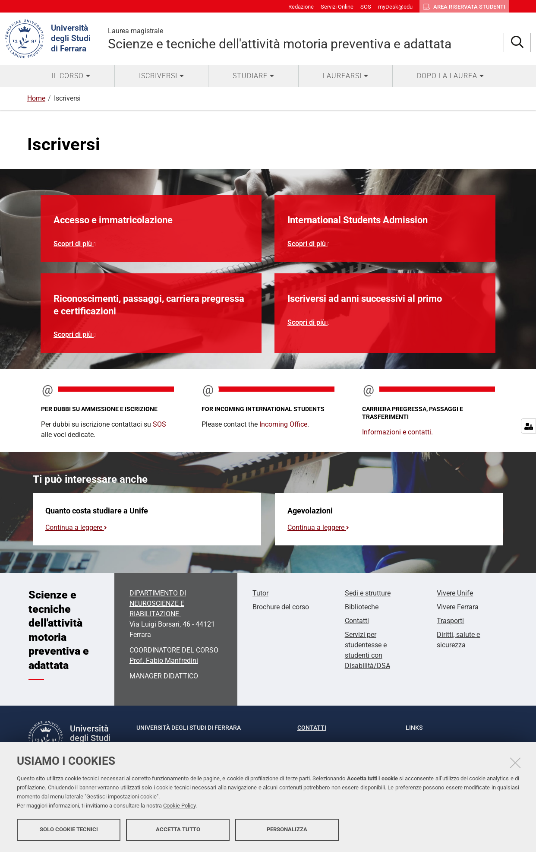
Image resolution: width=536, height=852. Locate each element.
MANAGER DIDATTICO (163, 676)
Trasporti (450, 621)
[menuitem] (70, 76)
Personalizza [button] (287, 829)
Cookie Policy (179, 805)
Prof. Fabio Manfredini (163, 660)
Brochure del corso (280, 607)
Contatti (357, 621)
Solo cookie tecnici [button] (69, 829)
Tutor (260, 593)
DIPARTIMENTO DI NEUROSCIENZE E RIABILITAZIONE (157, 603)
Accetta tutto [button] (178, 829)
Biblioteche (361, 607)
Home (36, 98)
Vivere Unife (455, 593)
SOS (159, 424)
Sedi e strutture (368, 593)
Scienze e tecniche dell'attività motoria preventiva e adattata (306, 38)
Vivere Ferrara (458, 607)
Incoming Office (283, 424)
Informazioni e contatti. (397, 432)
